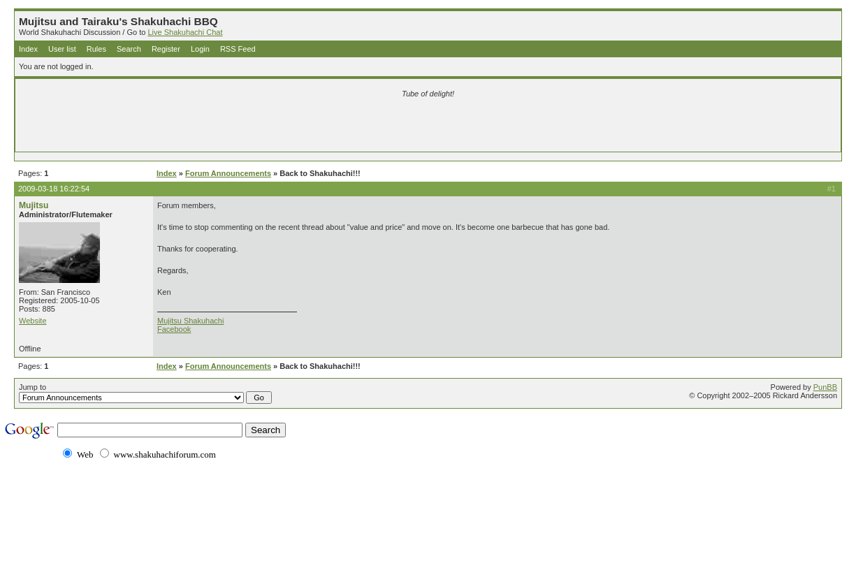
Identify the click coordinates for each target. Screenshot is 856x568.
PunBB (825, 387)
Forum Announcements (228, 173)
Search (129, 49)
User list (62, 49)
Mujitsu (33, 205)
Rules (96, 49)
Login (200, 49)
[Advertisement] (263, 127)
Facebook (174, 329)
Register (166, 49)
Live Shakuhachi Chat (184, 32)
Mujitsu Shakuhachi (190, 320)
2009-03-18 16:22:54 (53, 188)
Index (28, 49)
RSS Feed (238, 49)
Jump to (145, 393)
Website (33, 320)
